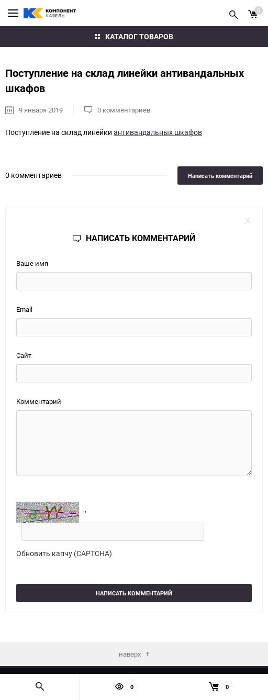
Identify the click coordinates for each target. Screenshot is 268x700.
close (247, 221)
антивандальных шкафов (158, 132)
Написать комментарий (220, 175)
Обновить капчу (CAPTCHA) (64, 553)
